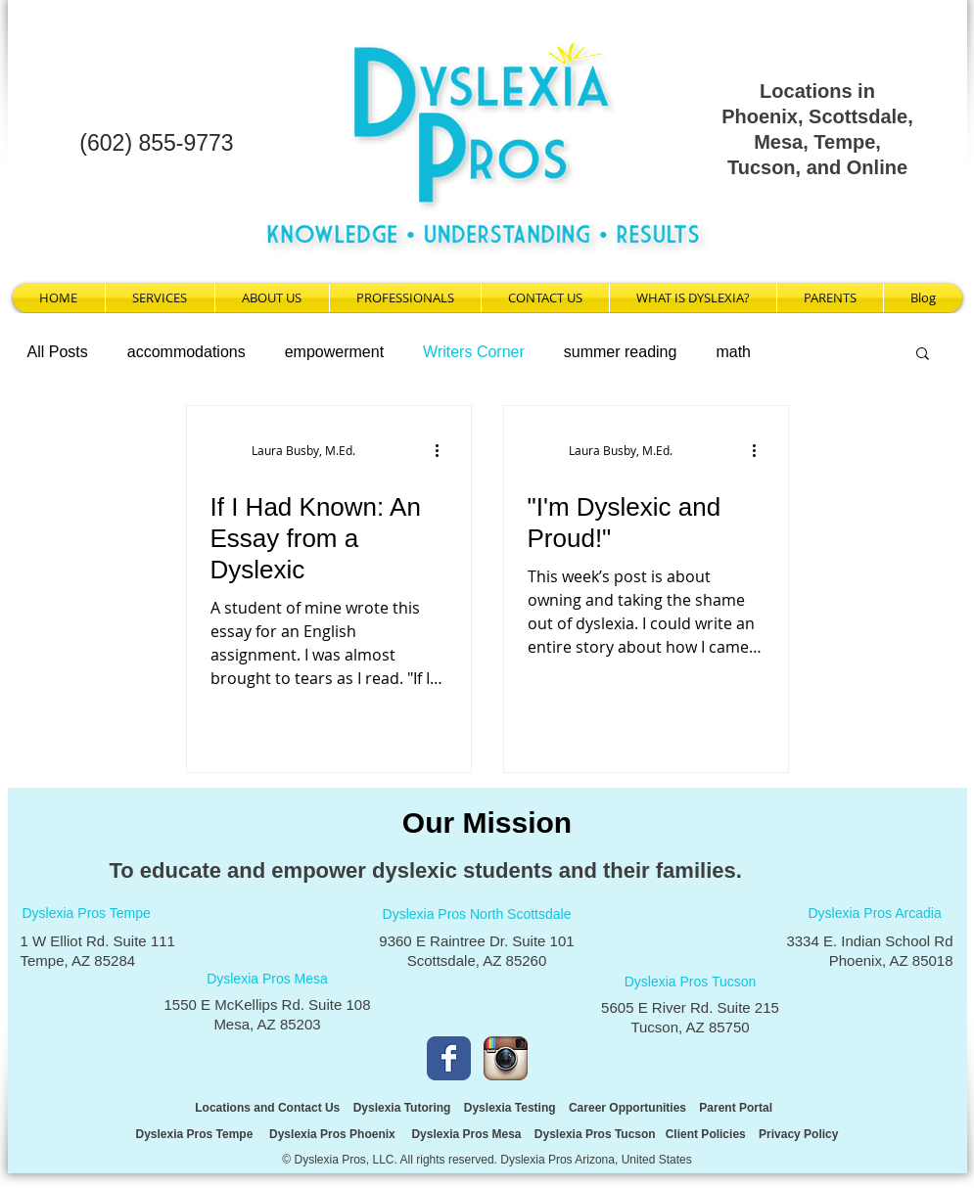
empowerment (334, 351)
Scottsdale (858, 116)
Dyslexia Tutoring (402, 1108)
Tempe (844, 142)
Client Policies (706, 1134)
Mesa (778, 142)
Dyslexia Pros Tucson (595, 1134)
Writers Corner (474, 351)
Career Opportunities (627, 1108)
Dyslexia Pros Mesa (464, 1134)
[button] (922, 354)
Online (877, 167)
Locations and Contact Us (267, 1108)
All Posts (57, 351)
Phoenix (759, 116)
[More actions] (444, 450)
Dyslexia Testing (510, 1108)
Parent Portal (737, 1108)
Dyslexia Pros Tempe (195, 1134)
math (733, 351)
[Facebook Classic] (449, 1058)
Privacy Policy (798, 1134)
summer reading (620, 351)
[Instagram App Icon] (506, 1058)
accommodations (186, 351)
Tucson (761, 167)
